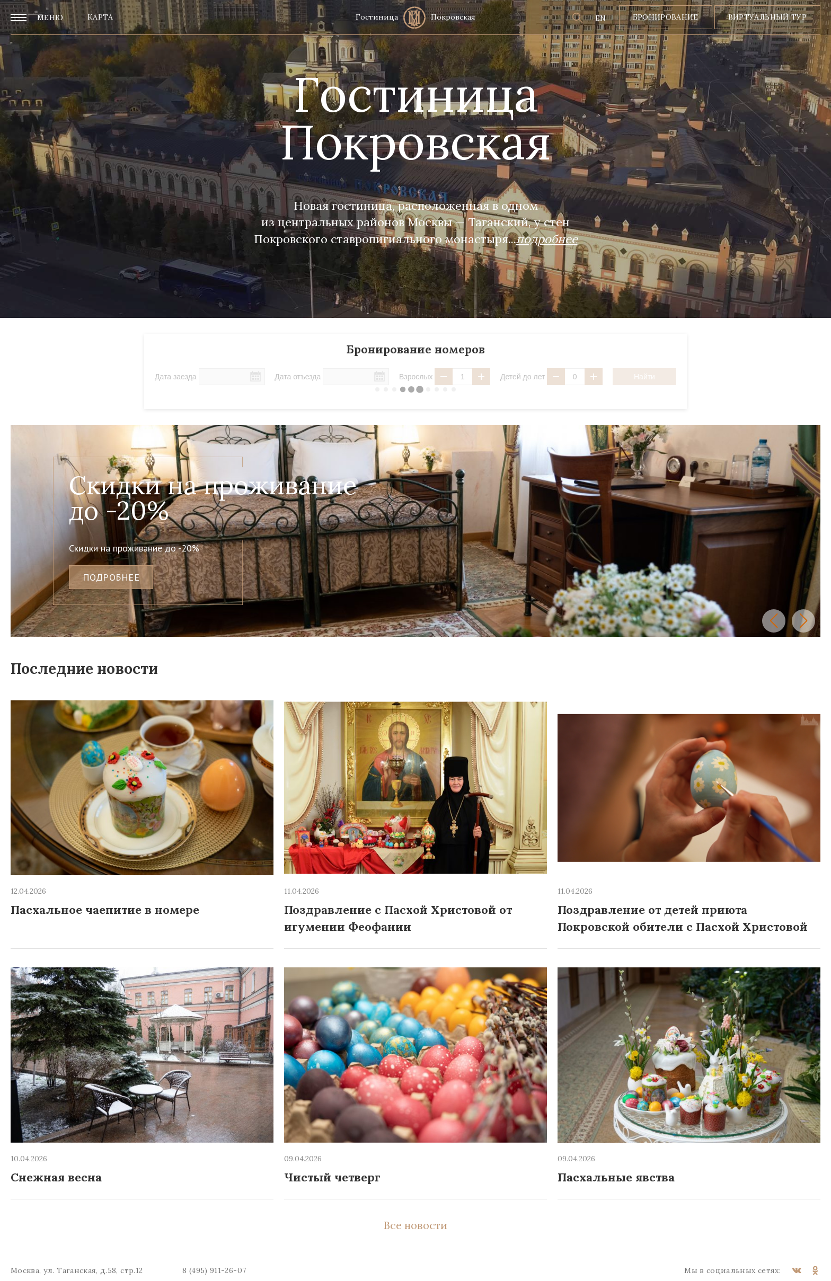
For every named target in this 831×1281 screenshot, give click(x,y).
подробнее (111, 577)
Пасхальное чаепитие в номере (105, 909)
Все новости (415, 1225)
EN (600, 18)
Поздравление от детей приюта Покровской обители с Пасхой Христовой (683, 917)
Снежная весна (56, 1177)
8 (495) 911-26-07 (214, 1270)
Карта (100, 17)
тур (799, 17)
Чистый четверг (332, 1177)
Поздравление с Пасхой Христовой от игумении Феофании (398, 917)
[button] (773, 621)
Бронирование (666, 17)
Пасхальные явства (616, 1177)
